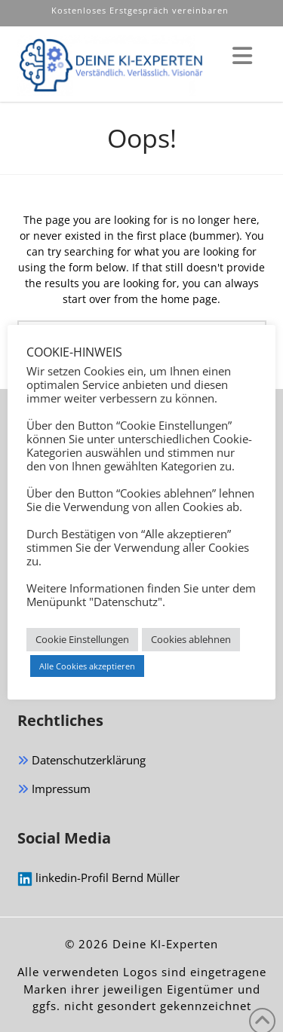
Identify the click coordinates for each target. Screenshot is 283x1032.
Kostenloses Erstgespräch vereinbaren (141, 10)
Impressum (54, 789)
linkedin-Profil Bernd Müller (98, 878)
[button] (242, 56)
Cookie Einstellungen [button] (82, 639)
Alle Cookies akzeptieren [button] (87, 666)
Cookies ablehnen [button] (191, 639)
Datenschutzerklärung (81, 761)
